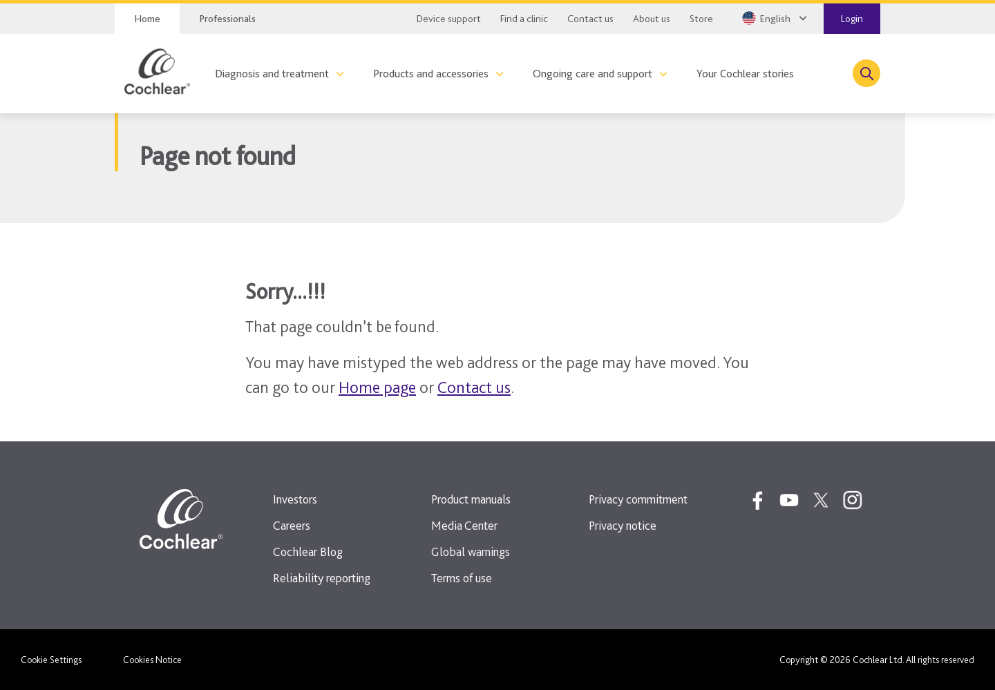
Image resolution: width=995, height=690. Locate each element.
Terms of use (461, 578)
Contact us (590, 18)
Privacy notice (622, 525)
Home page (377, 387)
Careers (291, 525)
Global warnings (470, 551)
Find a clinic (524, 18)
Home (147, 18)
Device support (449, 18)
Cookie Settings (51, 659)
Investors (295, 499)
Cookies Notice (152, 659)
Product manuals (471, 499)
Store (701, 18)
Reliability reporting (321, 578)
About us (651, 18)
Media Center (464, 525)
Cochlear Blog (308, 551)
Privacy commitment (638, 499)
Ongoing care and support (592, 73)
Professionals (227, 18)
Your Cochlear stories (745, 73)
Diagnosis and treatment (272, 73)
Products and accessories (431, 73)
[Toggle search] (866, 73)
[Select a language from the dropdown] (773, 17)
